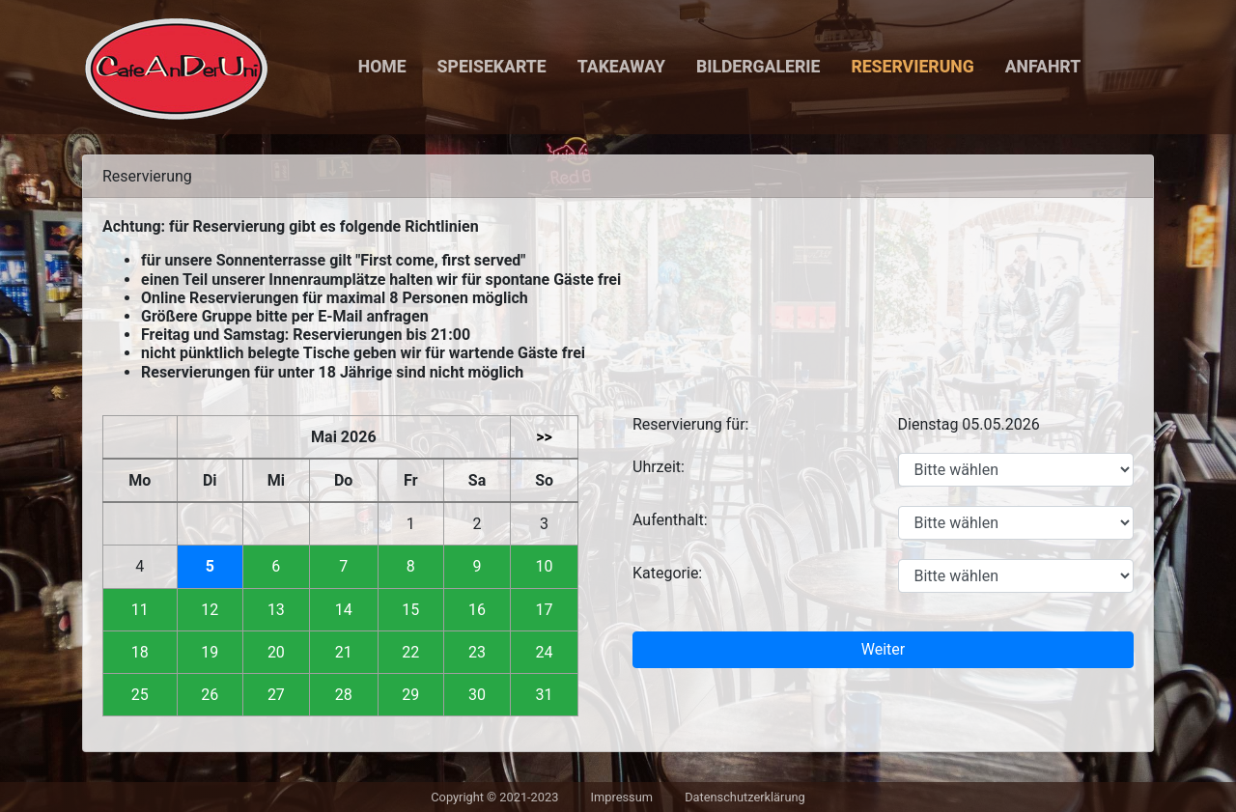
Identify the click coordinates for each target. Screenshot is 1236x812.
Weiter (883, 649)
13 (276, 610)
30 (477, 695)
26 (209, 695)
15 (410, 610)
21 (343, 652)
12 (209, 610)
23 (477, 652)
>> (544, 437)
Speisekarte (492, 66)
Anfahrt (1043, 66)
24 (544, 652)
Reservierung (912, 66)
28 (343, 695)
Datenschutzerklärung (745, 797)
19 (209, 652)
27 (276, 695)
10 (544, 566)
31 (544, 695)
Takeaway (621, 66)
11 (140, 610)
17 (544, 610)
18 (140, 652)
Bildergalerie (758, 66)
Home (382, 66)
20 (276, 652)
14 (343, 610)
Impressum (622, 797)
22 (410, 652)
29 (410, 695)
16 (477, 610)
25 (140, 695)
